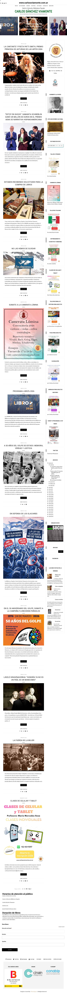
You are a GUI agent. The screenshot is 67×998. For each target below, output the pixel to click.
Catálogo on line (57, 967)
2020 (50, 496)
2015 (50, 505)
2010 (50, 514)
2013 (50, 509)
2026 (50, 463)
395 (26, 896)
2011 (50, 512)
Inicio (16, 5)
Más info (51, 5)
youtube (31, 967)
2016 (50, 503)
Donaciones (57, 609)
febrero (52, 483)
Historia (33, 5)
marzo (51, 482)
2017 (50, 501)
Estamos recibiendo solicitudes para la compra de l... (55, 477)
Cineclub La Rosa (47, 967)
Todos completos (59, 586)
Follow (55, 73)
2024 (50, 489)
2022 (50, 492)
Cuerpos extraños (59, 599)
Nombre (4, 942)
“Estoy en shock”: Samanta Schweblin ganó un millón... (56, 473)
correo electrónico (10, 927)
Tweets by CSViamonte (52, 453)
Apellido (4, 949)
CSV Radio (39, 5)
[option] (33, 26)
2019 (50, 498)
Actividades (22, 5)
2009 (50, 516)
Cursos (28, 5)
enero (51, 485)
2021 (50, 494)
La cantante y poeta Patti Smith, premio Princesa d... (56, 468)
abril (51, 465)
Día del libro (57, 621)
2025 (50, 487)
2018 (50, 500)
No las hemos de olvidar (55, 480)
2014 (50, 507)
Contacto (45, 5)
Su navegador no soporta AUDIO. (55, 145)
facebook (8, 967)
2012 (50, 511)
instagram (23, 967)
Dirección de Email (7, 936)
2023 (50, 491)
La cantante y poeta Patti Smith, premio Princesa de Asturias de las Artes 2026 (33, 28)
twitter (16, 967)
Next (30, 896)
